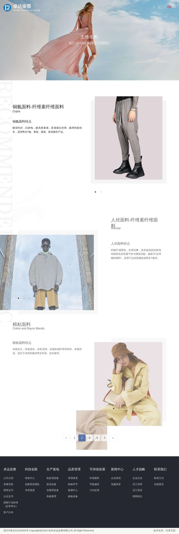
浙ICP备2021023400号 (15, 530)
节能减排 (94, 484)
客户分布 (8, 512)
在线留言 (159, 484)
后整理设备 (52, 490)
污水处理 (94, 490)
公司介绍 (8, 478)
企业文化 (137, 478)
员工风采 (137, 490)
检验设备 (73, 496)
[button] (95, 192)
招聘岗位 (137, 496)
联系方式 (159, 478)
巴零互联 (171, 530)
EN (173, 7)
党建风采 (116, 484)
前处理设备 (52, 478)
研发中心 (30, 478)
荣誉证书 (8, 490)
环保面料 (94, 478)
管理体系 (73, 478)
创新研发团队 (32, 484)
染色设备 (51, 484)
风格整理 (51, 496)
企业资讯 (116, 478)
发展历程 (8, 484)
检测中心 (73, 490)
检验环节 (73, 484)
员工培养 (137, 484)
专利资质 (30, 490)
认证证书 (8, 496)
